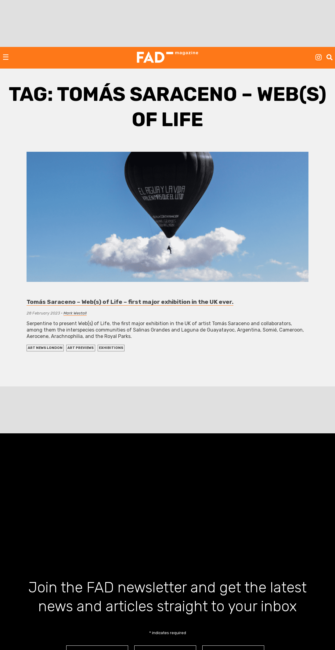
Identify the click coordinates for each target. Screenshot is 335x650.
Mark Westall (75, 313)
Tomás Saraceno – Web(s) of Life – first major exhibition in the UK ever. (130, 301)
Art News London (45, 348)
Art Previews (80, 348)
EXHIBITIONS (111, 348)
